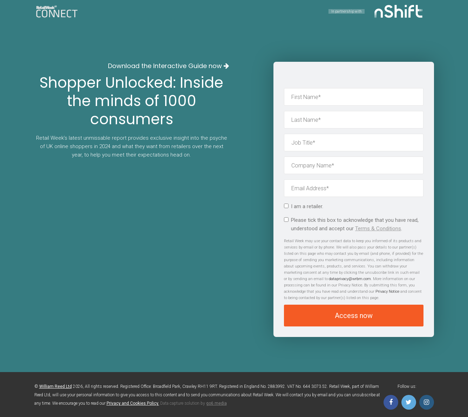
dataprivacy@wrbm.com (350, 279)
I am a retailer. (303, 206)
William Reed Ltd (55, 386)
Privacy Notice (387, 291)
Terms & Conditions (378, 228)
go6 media (216, 403)
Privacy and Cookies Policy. (133, 403)
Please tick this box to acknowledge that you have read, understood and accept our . (351, 224)
